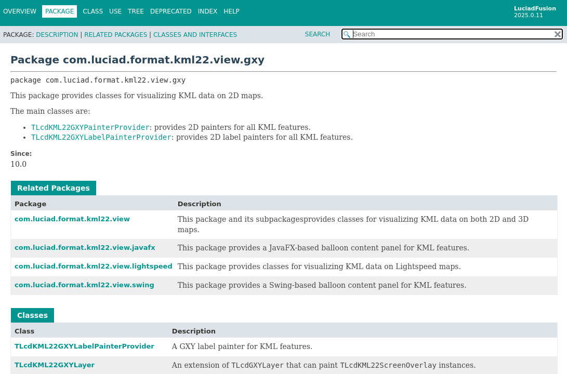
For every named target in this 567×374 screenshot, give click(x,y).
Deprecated (171, 11)
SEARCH (318, 34)
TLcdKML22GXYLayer (55, 365)
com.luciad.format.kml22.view (72, 219)
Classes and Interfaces (195, 34)
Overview (19, 11)
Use (115, 11)
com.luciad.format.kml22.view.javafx (85, 247)
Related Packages (115, 34)
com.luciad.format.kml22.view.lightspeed (94, 266)
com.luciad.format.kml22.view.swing (84, 285)
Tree (136, 11)
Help (231, 11)
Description (57, 34)
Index (208, 11)
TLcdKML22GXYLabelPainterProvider (84, 346)
